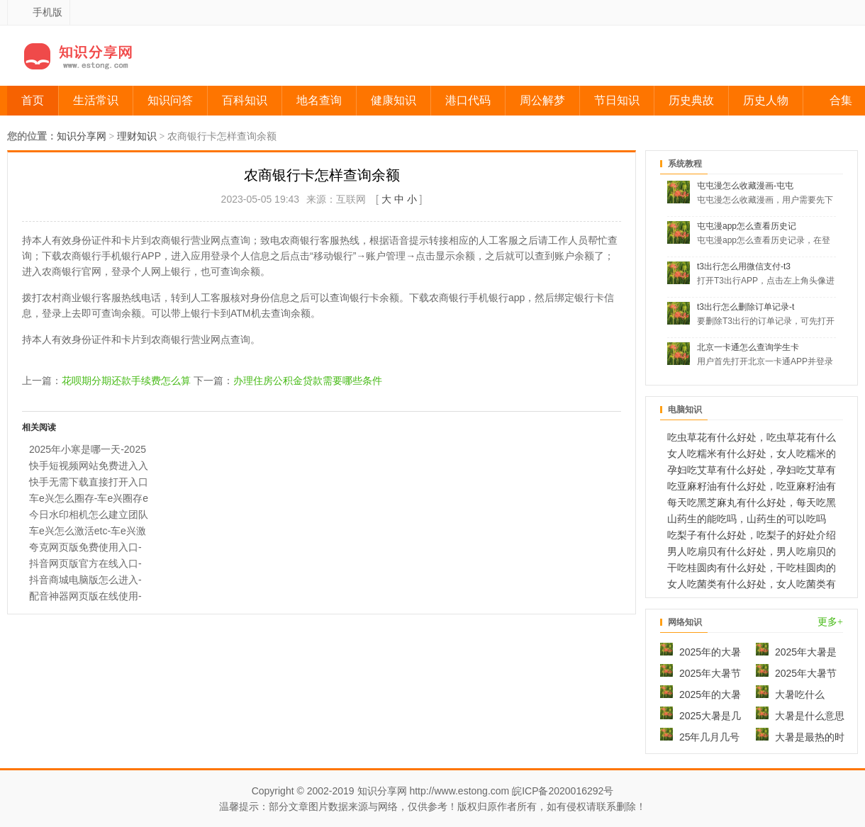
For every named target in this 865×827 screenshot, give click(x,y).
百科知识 (244, 100)
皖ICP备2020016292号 (562, 791)
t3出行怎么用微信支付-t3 (744, 266)
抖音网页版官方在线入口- (85, 563)
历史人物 (765, 100)
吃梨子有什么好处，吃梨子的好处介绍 (751, 535)
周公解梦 (542, 100)
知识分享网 (81, 136)
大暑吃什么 (790, 694)
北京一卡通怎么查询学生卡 (748, 347)
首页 (32, 100)
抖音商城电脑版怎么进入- (85, 579)
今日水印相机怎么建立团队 (88, 514)
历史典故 (691, 100)
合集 (841, 100)
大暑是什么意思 (800, 715)
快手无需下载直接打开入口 (88, 482)
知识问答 (170, 100)
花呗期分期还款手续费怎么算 (126, 380)
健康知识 (393, 100)
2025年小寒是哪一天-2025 (87, 449)
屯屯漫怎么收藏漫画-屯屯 (745, 186)
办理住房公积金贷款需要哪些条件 (307, 380)
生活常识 (95, 100)
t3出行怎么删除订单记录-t (745, 307)
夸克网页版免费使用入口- (85, 547)
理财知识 (137, 136)
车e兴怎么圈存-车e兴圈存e (88, 498)
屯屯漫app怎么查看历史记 (746, 226)
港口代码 (468, 100)
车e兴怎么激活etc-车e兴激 (87, 530)
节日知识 (617, 100)
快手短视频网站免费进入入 (88, 465)
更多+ (830, 622)
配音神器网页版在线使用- (85, 596)
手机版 (47, 12)
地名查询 (319, 100)
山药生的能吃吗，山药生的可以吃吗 (746, 518)
